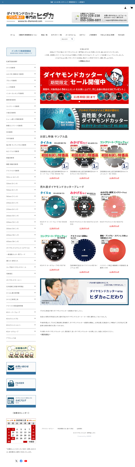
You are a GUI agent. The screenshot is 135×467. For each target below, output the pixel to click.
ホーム (12, 35)
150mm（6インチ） (12, 190)
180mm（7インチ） (12, 196)
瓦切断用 (9, 132)
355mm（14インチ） (12, 228)
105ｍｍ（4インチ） (12, 177)
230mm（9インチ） (12, 209)
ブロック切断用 (11, 80)
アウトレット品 (11, 338)
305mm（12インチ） (12, 222)
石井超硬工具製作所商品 (15, 286)
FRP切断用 (10, 138)
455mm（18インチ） (12, 241)
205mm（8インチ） (12, 203)
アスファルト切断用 (12, 171)
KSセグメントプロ (12, 319)
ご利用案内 (93, 35)
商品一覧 (44, 35)
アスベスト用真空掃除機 (14, 306)
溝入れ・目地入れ (12, 261)
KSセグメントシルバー (13, 325)
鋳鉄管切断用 (11, 100)
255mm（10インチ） (12, 216)
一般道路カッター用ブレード (15, 254)
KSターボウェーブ (12, 331)
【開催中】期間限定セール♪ (28, 35)
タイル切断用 (10, 68)
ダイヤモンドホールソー (14, 280)
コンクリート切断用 (12, 106)
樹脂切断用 (10, 158)
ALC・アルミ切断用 (12, 151)
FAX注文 (121, 35)
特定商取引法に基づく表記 (65, 428)
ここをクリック (54, 178)
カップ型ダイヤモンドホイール (16, 267)
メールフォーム (71, 35)
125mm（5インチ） (12, 183)
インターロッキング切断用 (15, 93)
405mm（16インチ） (12, 235)
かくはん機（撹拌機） (13, 293)
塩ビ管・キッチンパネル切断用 (16, 145)
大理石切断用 (11, 113)
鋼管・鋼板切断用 (12, 164)
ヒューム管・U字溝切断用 (14, 119)
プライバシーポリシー (48, 428)
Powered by (84, 436)
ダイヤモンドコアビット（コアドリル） (18, 248)
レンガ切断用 (10, 87)
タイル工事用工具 (12, 299)
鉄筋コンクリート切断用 (14, 126)
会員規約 (79, 428)
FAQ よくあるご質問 (107, 35)
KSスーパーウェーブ (13, 312)
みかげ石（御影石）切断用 (15, 74)
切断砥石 (9, 274)
